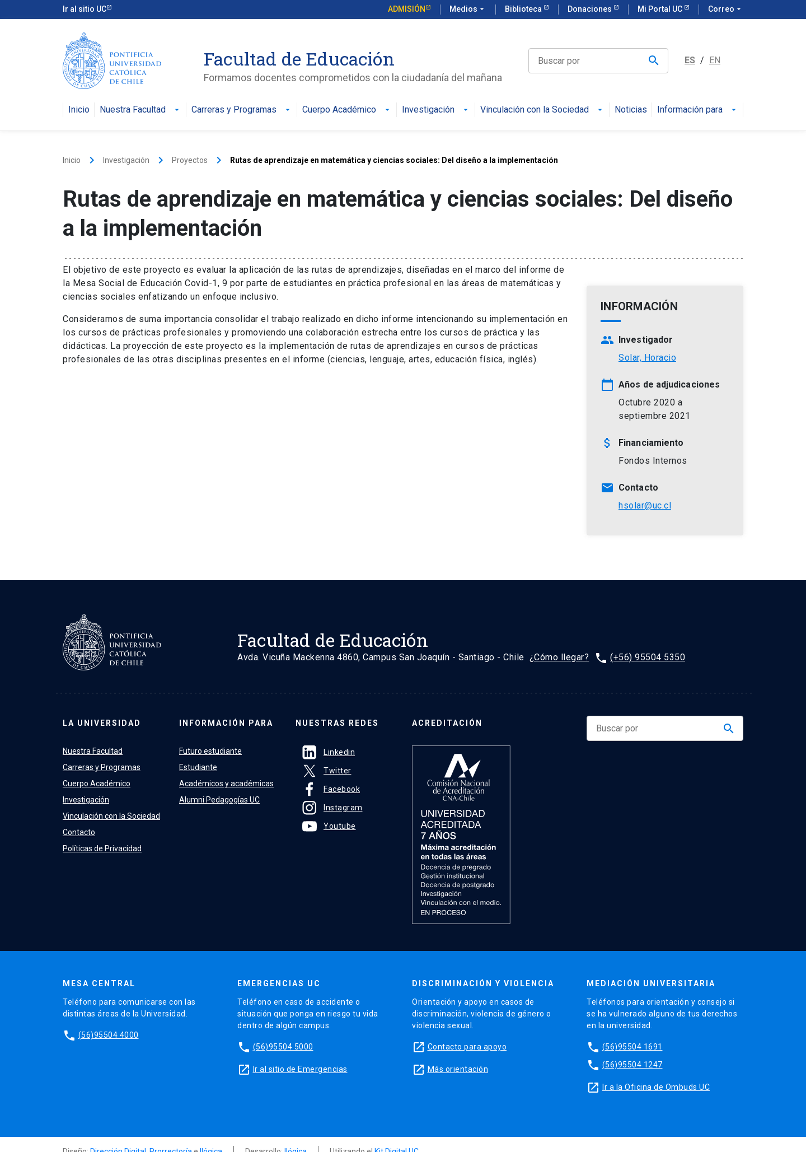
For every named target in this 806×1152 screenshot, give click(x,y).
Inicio (79, 110)
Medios (467, 9)
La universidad (102, 723)
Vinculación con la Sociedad (542, 110)
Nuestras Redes (337, 723)
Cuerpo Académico (347, 110)
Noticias (631, 110)
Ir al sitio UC (84, 8)
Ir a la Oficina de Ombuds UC (656, 1087)
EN (714, 60)
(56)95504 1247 (632, 1065)
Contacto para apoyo (467, 1046)
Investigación (436, 110)
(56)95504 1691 (632, 1046)
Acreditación (447, 723)
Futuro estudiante (210, 751)
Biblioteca (524, 8)
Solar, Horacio (647, 357)
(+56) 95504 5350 (647, 657)
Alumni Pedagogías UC (219, 799)
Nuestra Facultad (140, 110)
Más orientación (458, 1069)
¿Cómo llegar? (559, 657)
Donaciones (590, 8)
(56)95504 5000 (283, 1046)
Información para (697, 110)
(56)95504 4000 (108, 1034)
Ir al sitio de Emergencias (300, 1069)
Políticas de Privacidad (102, 848)
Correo (725, 9)
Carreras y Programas (241, 110)
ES (690, 60)
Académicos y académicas (226, 783)
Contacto (79, 832)
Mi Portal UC (661, 8)
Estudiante (198, 767)
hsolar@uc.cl (644, 505)
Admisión (406, 8)
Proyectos (190, 160)
